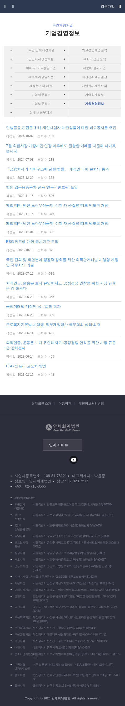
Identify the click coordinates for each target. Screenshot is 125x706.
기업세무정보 (41, 95)
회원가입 (107, 6)
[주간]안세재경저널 (40, 50)
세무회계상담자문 (41, 77)
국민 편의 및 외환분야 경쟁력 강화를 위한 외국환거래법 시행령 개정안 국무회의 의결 (62, 267)
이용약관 (65, 403)
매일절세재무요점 (94, 86)
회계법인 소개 (41, 403)
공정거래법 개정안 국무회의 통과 (62, 310)
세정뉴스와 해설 (40, 86)
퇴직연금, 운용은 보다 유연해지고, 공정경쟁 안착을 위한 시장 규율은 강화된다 (62, 350)
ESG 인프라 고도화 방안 (62, 370)
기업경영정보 (94, 104)
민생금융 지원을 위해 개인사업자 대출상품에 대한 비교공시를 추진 (62, 132)
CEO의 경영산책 (94, 59)
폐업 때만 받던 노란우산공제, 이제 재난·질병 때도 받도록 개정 (62, 209)
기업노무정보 (41, 104)
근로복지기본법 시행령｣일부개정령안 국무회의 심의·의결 (62, 329)
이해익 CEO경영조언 (41, 68)
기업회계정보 (94, 95)
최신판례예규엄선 (94, 77)
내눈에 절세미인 (94, 68)
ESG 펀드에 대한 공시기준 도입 (62, 246)
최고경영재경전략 (94, 50)
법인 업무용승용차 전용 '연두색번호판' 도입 (62, 191)
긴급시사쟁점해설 (41, 59)
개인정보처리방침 (91, 403)
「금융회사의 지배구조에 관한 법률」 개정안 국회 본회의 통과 (62, 173)
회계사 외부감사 (40, 112)
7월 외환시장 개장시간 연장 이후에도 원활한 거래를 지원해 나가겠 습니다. (62, 153)
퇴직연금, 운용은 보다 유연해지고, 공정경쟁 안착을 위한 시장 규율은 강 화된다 (62, 290)
